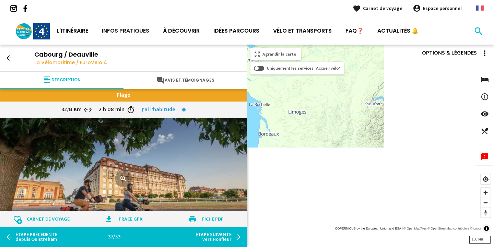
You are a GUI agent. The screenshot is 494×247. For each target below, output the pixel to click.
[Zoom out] (486, 203)
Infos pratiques (125, 31)
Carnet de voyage (382, 8)
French (480, 8)
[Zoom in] (486, 193)
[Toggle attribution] (486, 228)
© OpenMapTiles (414, 228)
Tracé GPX (130, 219)
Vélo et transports (302, 31)
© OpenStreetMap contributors (448, 228)
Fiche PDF (212, 219)
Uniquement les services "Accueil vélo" (304, 68)
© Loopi (475, 228)
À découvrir (181, 31)
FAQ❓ (354, 31)
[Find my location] (486, 179)
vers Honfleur (214, 237)
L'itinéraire (72, 31)
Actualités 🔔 (398, 31)
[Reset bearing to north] (486, 212)
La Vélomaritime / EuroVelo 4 (70, 62)
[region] (370, 146)
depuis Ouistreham (36, 237)
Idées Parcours (236, 31)
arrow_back (9, 58)
